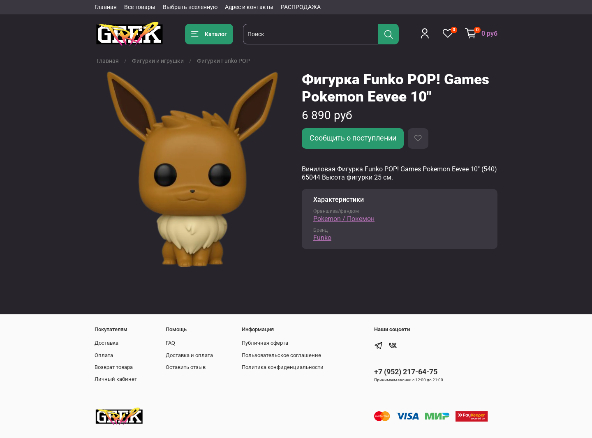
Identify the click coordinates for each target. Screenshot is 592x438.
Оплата (104, 355)
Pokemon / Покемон (344, 219)
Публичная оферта (265, 343)
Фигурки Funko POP (223, 61)
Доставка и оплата (189, 355)
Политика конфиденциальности (283, 367)
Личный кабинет (116, 379)
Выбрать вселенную (190, 7)
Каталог (209, 34)
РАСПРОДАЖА (301, 7)
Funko (322, 238)
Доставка (106, 343)
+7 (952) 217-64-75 (405, 371)
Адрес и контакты (249, 7)
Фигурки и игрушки (158, 61)
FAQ (170, 343)
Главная (106, 7)
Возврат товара (114, 367)
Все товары (139, 7)
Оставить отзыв (186, 367)
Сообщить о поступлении (353, 138)
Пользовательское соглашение (281, 355)
